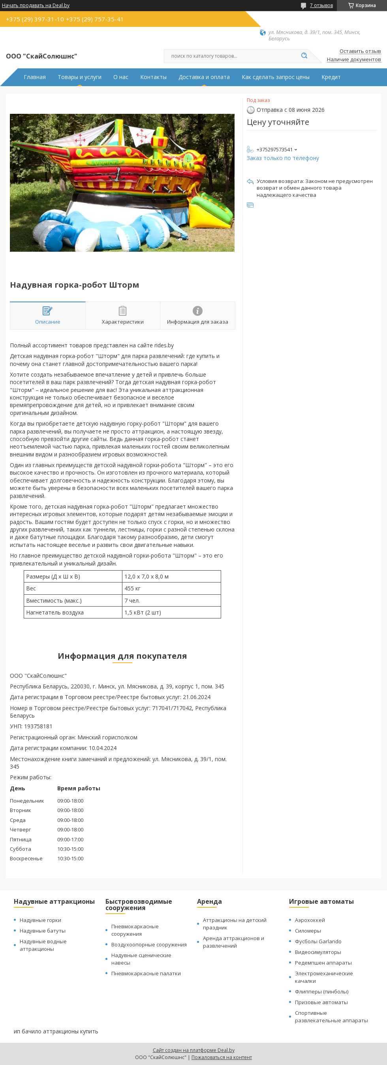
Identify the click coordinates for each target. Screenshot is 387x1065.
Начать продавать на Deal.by (36, 5)
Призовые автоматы (321, 1002)
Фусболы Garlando (318, 941)
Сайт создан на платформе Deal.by (194, 1050)
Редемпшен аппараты (323, 962)
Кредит (331, 77)
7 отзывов (321, 5)
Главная (35, 77)
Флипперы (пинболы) (321, 991)
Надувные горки (40, 920)
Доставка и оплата (204, 77)
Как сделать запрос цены (276, 77)
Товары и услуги (79, 77)
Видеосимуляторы (318, 952)
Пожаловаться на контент (222, 1057)
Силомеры (308, 930)
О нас (120, 77)
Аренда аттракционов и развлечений (233, 942)
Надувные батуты (43, 930)
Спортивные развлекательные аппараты (331, 1016)
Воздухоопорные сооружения (149, 944)
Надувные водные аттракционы (43, 945)
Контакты (153, 77)
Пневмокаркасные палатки (146, 973)
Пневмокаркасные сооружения (135, 930)
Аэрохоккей (310, 920)
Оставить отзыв (360, 51)
